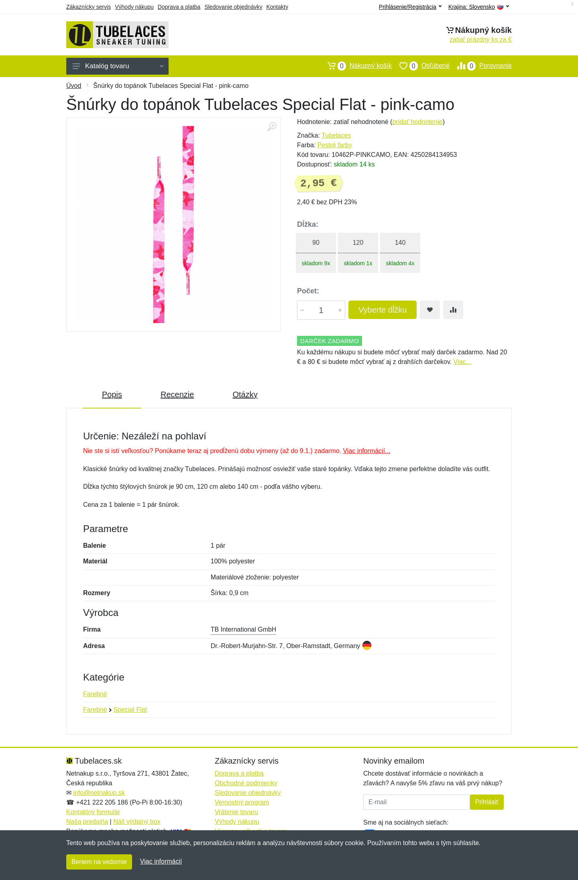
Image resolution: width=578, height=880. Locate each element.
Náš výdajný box (136, 821)
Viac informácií (161, 861)
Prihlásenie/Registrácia (410, 7)
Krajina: (478, 7)
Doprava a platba (179, 7)
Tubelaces (336, 135)
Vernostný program (242, 802)
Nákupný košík (356, 65)
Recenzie (177, 394)
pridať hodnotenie (417, 121)
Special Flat (130, 709)
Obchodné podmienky (246, 783)
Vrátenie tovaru (236, 812)
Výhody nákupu (134, 7)
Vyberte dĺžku (382, 309)
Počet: (308, 291)
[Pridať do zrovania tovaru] (453, 310)
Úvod (73, 85)
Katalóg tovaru (118, 66)
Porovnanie (481, 65)
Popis (112, 394)
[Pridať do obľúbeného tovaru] (430, 310)
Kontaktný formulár (93, 812)
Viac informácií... (366, 450)
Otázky (244, 394)
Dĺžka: (307, 224)
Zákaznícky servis (88, 7)
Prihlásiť (487, 802)
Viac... (462, 361)
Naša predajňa (87, 821)
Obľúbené (421, 65)
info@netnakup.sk (98, 792)
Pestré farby (334, 145)
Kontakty (277, 7)
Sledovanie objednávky (233, 7)
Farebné (95, 694)
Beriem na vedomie (99, 861)
